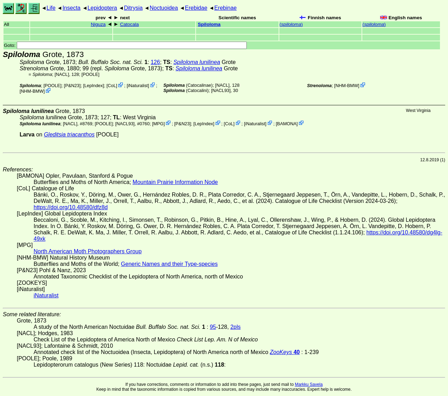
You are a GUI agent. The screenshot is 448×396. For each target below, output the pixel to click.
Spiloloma (209, 24)
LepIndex (93, 85)
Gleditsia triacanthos (69, 134)
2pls (235, 327)
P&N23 (72, 85)
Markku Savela (308, 384)
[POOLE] (90, 74)
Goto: (125, 45)
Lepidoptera (102, 8)
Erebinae (225, 8)
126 (155, 62)
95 (213, 327)
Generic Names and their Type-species (169, 264)
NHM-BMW (32, 91)
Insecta (71, 8)
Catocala (129, 24)
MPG (158, 123)
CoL (112, 85)
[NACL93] (220, 90)
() (291, 24)
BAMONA (286, 123)
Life (51, 8)
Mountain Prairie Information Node (175, 182)
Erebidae (196, 8)
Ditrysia (133, 8)
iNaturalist (138, 85)
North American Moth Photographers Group (88, 251)
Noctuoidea (163, 8)
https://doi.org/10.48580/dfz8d (71, 207)
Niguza (98, 24)
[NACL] (62, 74)
